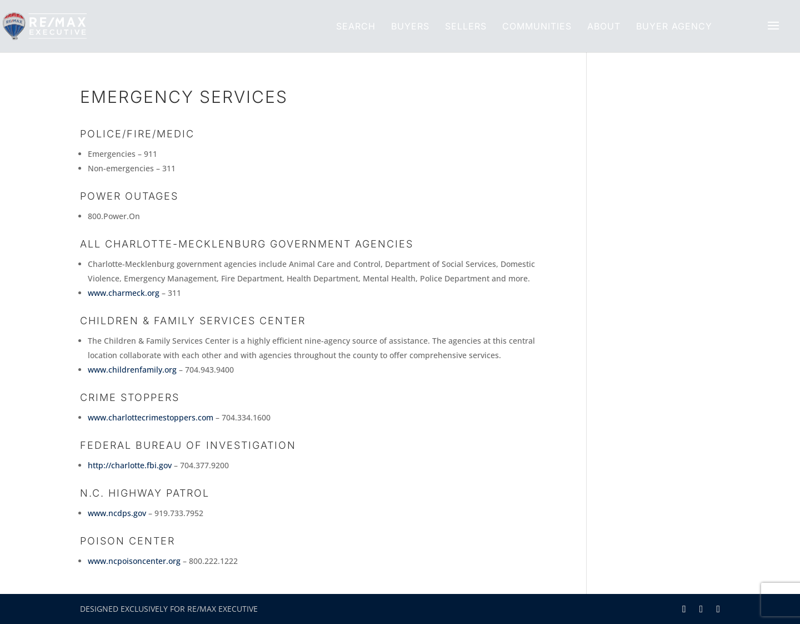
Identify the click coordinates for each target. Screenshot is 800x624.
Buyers (410, 26)
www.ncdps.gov (117, 513)
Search (356, 26)
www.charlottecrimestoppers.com (150, 417)
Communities (537, 26)
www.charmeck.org (123, 293)
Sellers (466, 26)
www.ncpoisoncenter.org (134, 561)
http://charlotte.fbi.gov (130, 465)
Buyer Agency (674, 26)
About (604, 26)
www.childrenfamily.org (132, 369)
